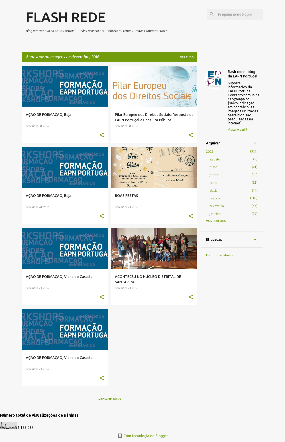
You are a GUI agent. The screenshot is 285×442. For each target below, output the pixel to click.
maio (213, 183)
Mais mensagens (109, 399)
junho (214, 175)
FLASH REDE (66, 17)
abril (213, 191)
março (215, 198)
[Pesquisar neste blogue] (239, 14)
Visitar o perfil (237, 129)
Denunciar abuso (219, 255)
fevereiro (217, 206)
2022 (209, 152)
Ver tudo (187, 57)
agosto (215, 159)
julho (213, 167)
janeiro (215, 214)
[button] (101, 135)
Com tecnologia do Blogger (142, 436)
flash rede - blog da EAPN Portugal (242, 74)
